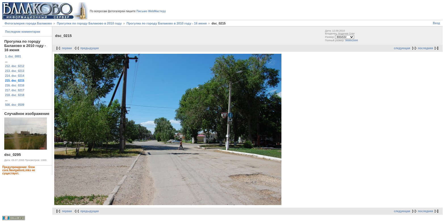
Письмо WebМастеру (151, 11)
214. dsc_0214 (14, 75)
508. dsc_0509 (14, 104)
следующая (402, 48)
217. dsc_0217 (14, 90)
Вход (436, 23)
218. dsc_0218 (14, 95)
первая (67, 48)
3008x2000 (351, 40)
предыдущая (89, 48)
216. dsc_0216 (14, 85)
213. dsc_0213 (14, 71)
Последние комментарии (22, 31)
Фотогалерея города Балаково (28, 23)
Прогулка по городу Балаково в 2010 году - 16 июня (167, 23)
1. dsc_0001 (13, 56)
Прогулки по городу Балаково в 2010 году (89, 23)
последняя (425, 48)
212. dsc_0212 (14, 66)
